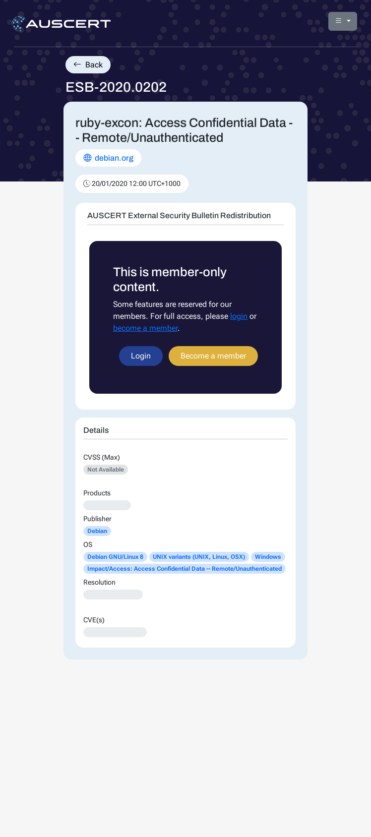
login (238, 316)
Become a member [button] (213, 355)
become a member (145, 328)
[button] (342, 21)
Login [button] (141, 355)
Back (88, 64)
